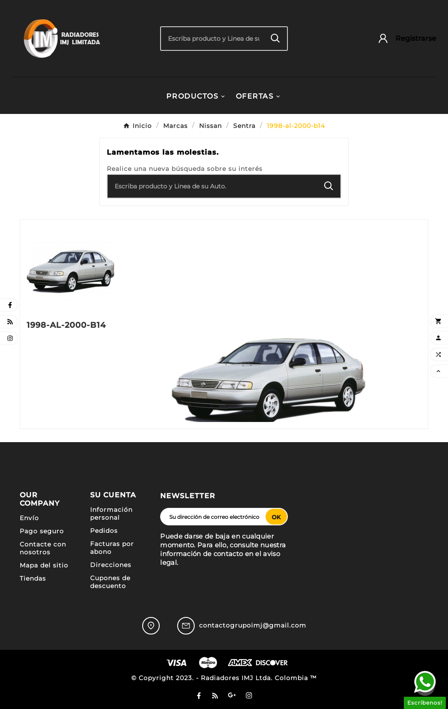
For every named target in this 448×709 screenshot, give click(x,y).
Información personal (111, 513)
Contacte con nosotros (43, 548)
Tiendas (33, 578)
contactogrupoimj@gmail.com (252, 625)
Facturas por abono (112, 548)
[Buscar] (212, 38)
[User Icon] (402, 38)
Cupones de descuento (110, 582)
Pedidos (104, 531)
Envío (29, 518)
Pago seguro (42, 531)
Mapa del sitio (44, 565)
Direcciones (110, 565)
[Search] (275, 38)
